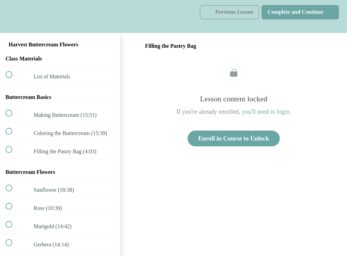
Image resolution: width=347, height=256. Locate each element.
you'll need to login (265, 111)
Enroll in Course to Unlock (233, 138)
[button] (12, 16)
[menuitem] (60, 16)
